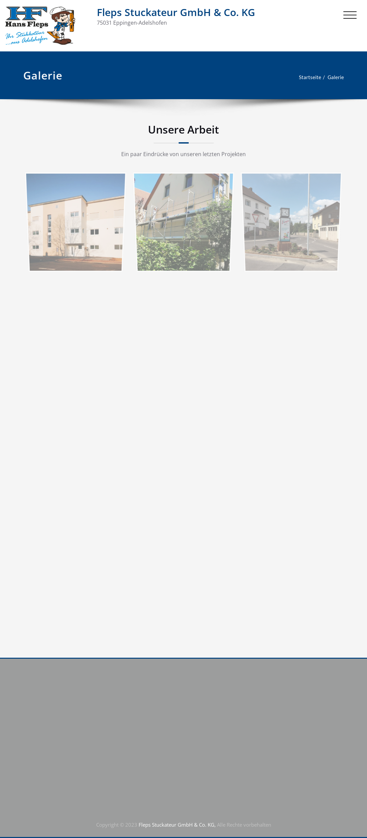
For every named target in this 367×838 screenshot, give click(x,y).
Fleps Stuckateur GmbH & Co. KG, (176, 824)
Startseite (304, 77)
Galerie (330, 77)
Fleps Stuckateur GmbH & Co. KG (176, 12)
